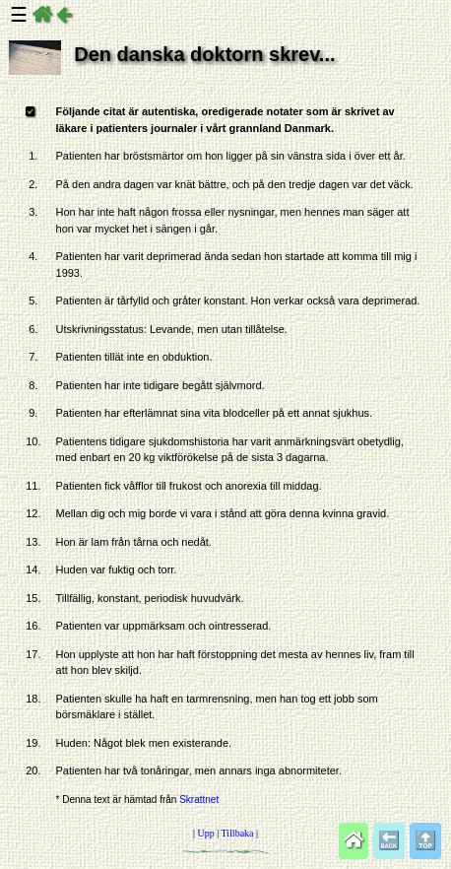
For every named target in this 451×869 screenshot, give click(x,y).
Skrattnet (199, 799)
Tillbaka (238, 833)
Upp (205, 833)
